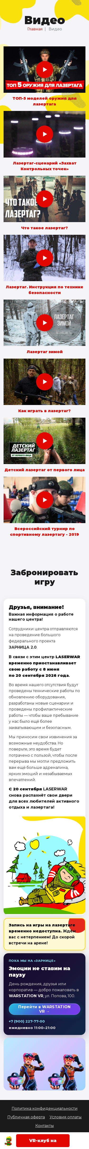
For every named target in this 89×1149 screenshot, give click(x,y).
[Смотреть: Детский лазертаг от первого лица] (44, 441)
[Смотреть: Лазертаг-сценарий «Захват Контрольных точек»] (44, 134)
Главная (35, 29)
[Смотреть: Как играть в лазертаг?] (44, 382)
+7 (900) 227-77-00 (27, 1021)
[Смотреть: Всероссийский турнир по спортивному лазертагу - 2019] (44, 500)
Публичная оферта (26, 1117)
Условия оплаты (66, 1117)
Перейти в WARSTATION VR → (44, 1009)
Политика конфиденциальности (45, 1108)
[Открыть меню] (80, 1140)
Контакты (44, 1125)
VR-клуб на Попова (42, 1142)
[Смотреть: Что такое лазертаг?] (44, 199)
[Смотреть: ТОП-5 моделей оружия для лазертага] (44, 69)
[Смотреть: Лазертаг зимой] (44, 323)
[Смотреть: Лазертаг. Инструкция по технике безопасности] (44, 258)
